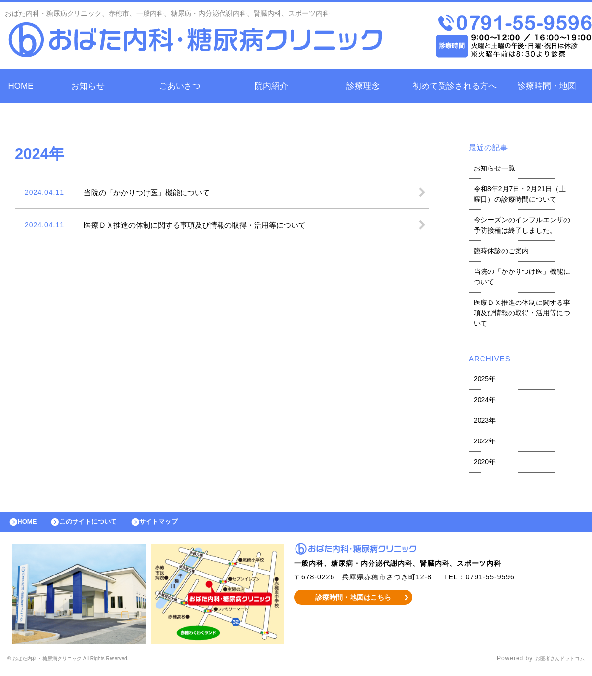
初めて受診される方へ (455, 86)
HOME (21, 86)
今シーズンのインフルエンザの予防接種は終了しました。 (522, 225)
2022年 (485, 441)
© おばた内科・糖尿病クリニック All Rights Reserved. (88, 663)
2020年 (485, 462)
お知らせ (88, 86)
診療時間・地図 (547, 86)
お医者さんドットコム (552, 663)
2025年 (485, 379)
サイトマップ (180, 524)
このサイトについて (100, 524)
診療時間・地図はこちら (353, 602)
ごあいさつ (180, 86)
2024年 (485, 400)
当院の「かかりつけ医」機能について (522, 277)
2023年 (485, 420)
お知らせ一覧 (494, 168)
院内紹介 (271, 86)
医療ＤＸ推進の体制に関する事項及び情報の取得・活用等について (522, 313)
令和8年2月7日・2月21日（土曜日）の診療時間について (520, 194)
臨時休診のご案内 (501, 251)
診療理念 (363, 86)
